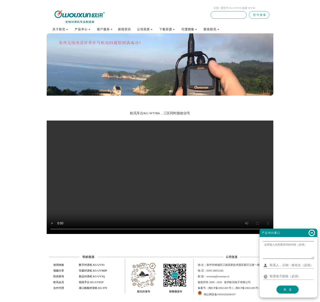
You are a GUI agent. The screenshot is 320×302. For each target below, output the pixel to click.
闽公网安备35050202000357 (220, 294)
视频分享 (58, 270)
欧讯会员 (58, 282)
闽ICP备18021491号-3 (248, 288)
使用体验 (58, 264)
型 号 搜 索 (259, 14)
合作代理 (58, 288)
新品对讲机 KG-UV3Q (92, 276)
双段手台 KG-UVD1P (91, 282)
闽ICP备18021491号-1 (221, 288)
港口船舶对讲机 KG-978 (93, 288)
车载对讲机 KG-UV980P (93, 270)
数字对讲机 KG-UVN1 (92, 264)
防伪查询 (58, 276)
